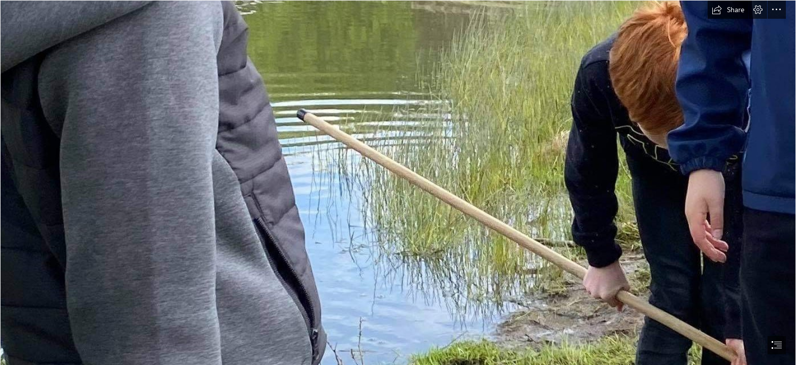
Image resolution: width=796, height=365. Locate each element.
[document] (398, 182)
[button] (728, 10)
